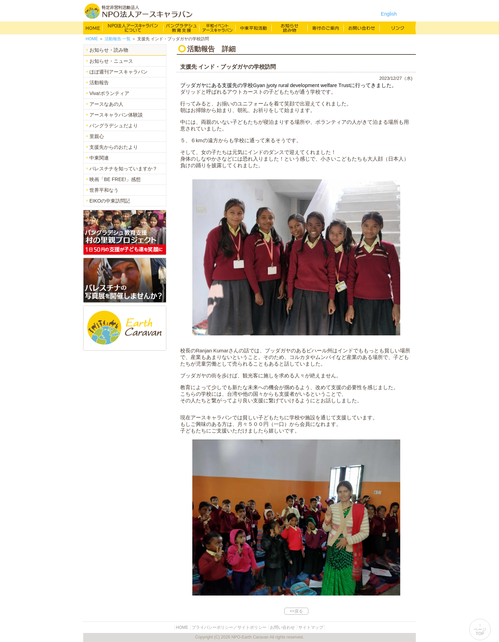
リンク (398, 28)
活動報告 (99, 82)
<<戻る (296, 611)
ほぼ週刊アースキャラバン (118, 71)
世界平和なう (104, 190)
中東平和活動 (254, 28)
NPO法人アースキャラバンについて (133, 28)
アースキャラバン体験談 (116, 114)
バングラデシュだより (113, 125)
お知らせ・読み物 (108, 50)
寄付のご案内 (326, 28)
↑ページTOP (480, 629)
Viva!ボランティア (109, 93)
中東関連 (99, 157)
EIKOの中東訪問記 (109, 200)
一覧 (118, 38)
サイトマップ (310, 627)
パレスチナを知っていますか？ (123, 168)
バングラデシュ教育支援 (182, 28)
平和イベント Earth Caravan (218, 28)
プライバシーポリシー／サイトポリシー (229, 627)
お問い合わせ (362, 28)
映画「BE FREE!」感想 (115, 179)
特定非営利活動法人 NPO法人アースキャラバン (138, 11)
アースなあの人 (106, 104)
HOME (93, 28)
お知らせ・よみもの (290, 28)
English (389, 14)
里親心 (96, 136)
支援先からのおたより (113, 147)
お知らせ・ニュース (111, 61)
